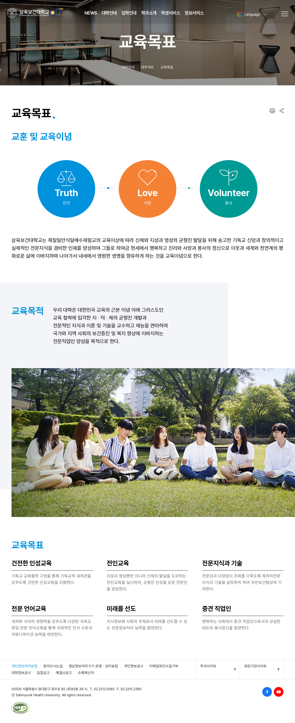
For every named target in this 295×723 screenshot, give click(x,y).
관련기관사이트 (255, 666)
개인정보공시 (133, 666)
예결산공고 (64, 673)
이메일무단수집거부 (163, 666)
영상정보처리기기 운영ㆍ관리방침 (93, 666)
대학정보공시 (21, 673)
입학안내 (129, 13)
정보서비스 (194, 13)
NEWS (91, 13)
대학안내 (109, 13)
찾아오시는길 (53, 666)
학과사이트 (208, 666)
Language (248, 14)
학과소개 (148, 13)
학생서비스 (170, 13)
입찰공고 (43, 673)
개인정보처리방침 (24, 666)
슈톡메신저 (86, 673)
